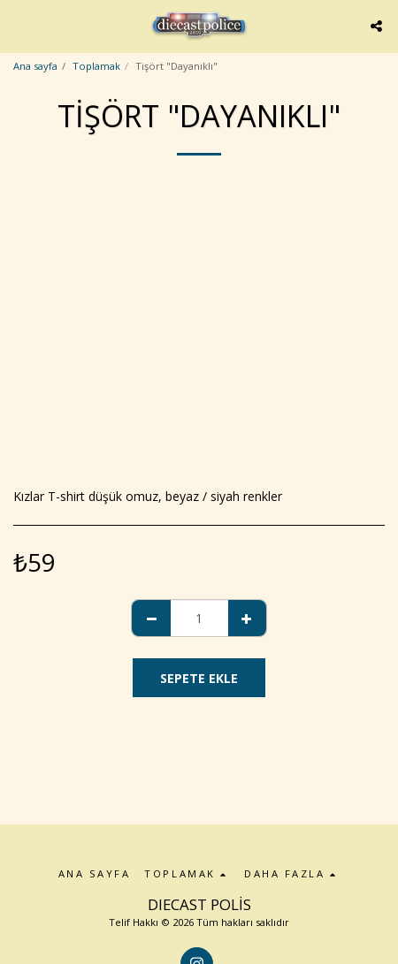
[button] (19, 25)
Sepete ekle (199, 678)
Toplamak (96, 65)
